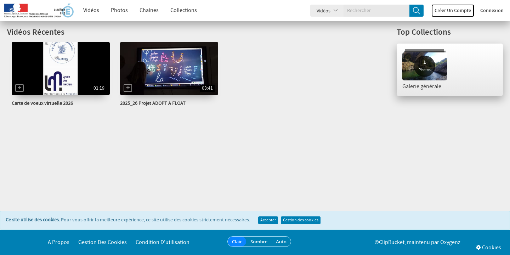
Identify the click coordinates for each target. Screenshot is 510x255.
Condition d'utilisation (162, 242)
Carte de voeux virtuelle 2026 (42, 103)
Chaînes (149, 10)
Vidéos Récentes (35, 32)
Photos (119, 10)
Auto (281, 241)
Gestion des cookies (300, 220)
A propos (58, 242)
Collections (183, 10)
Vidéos (91, 10)
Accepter (268, 220)
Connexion (492, 10)
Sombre (258, 241)
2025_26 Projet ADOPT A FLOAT (153, 103)
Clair (237, 241)
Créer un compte (453, 10)
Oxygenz (450, 242)
